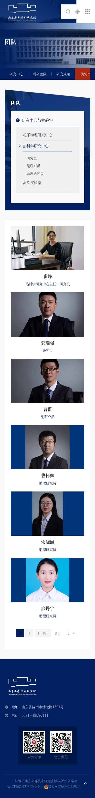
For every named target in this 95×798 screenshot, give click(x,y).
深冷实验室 (32, 182)
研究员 (32, 158)
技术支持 (37, 791)
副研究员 (33, 165)
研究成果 (63, 73)
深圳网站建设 (54, 791)
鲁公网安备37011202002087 (68, 786)
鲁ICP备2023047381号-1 (24, 786)
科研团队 (40, 73)
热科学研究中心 (36, 145)
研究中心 (16, 73)
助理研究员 (35, 173)
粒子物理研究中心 (37, 134)
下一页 (41, 633)
